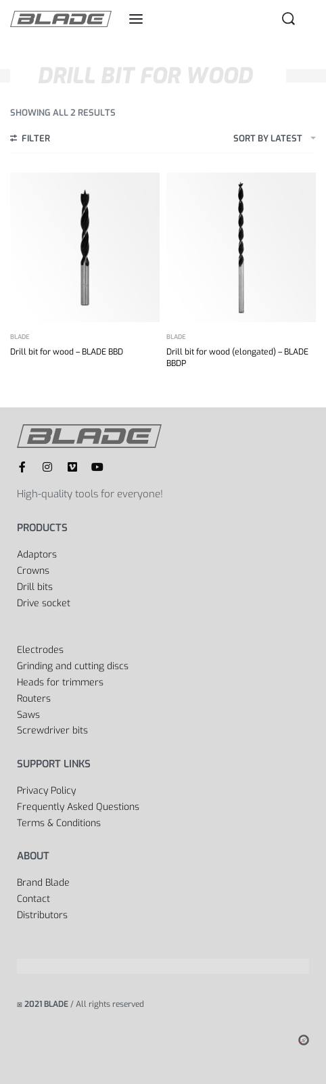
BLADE (20, 337)
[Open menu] (136, 19)
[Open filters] (30, 140)
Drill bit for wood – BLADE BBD (66, 351)
